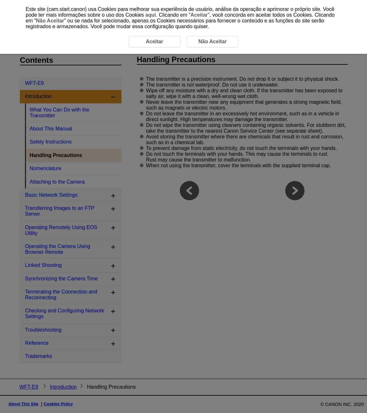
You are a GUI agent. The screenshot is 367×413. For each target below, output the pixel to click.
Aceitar (199, 15)
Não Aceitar (50, 20)
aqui (151, 15)
